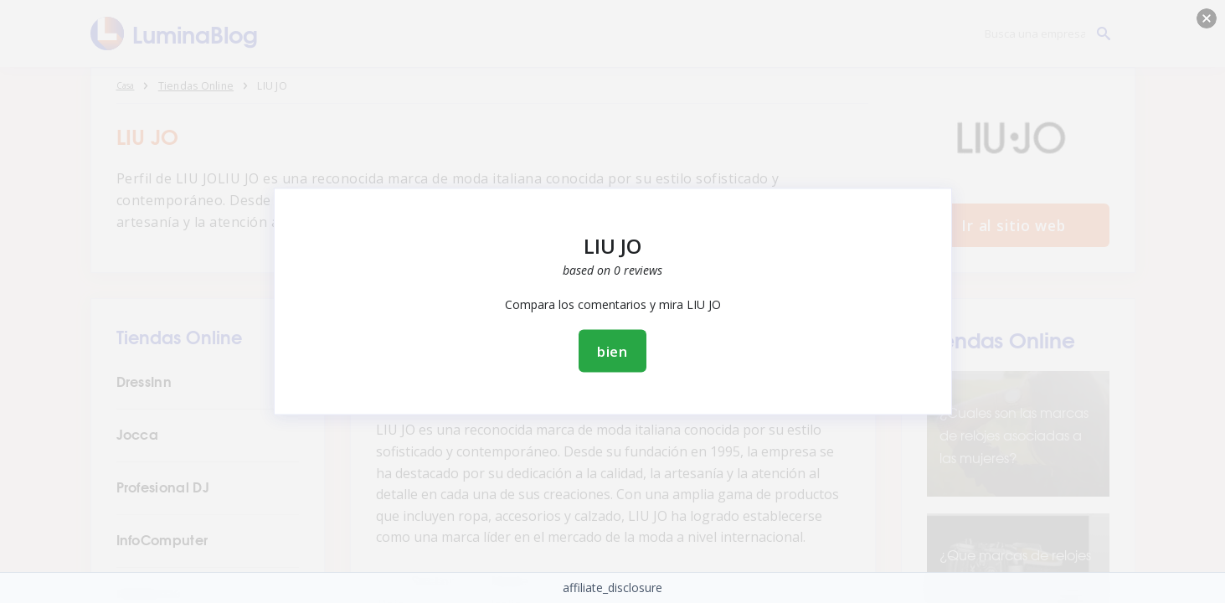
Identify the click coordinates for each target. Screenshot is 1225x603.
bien (612, 351)
